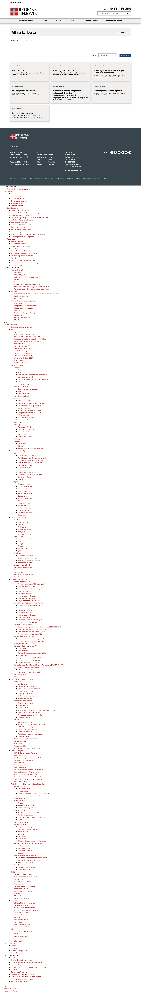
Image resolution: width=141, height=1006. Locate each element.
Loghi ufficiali (60, 179)
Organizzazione (12, 208)
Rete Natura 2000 (24, 397)
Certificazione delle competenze (29, 720)
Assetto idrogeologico (25, 824)
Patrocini (14, 259)
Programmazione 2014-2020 (28, 629)
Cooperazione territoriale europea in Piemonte (33, 646)
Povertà (20, 547)
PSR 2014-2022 (20, 363)
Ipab (19, 556)
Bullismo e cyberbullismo (26, 699)
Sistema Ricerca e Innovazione (24, 914)
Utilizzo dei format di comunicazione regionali (26, 264)
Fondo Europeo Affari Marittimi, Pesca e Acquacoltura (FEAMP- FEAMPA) (39, 672)
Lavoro (16, 728)
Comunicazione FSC (24, 658)
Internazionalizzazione (22, 936)
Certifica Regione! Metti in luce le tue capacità (26, 989)
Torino (50, 159)
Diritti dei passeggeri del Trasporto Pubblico (29, 766)
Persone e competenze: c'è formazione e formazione (28, 979)
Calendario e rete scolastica (27, 694)
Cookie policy (49, 179)
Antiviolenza (22, 532)
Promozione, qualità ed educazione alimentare (30, 341)
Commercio (18, 933)
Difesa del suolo (19, 820)
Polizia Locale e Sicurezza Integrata (26, 278)
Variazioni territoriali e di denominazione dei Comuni (32, 290)
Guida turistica (18, 70)
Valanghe (21, 863)
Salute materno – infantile (23, 902)
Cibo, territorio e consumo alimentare (27, 339)
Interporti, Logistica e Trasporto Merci (26, 781)
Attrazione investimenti (22, 923)
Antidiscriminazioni (24, 534)
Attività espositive (24, 472)
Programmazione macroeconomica (26, 307)
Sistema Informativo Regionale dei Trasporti (29, 788)
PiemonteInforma (90, 20)
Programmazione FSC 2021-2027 (29, 665)
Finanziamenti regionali (26, 817)
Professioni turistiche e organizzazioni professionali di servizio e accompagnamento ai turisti (68, 93)
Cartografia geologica (25, 856)
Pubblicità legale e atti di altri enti (22, 257)
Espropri (17, 281)
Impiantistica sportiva (25, 498)
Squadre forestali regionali (27, 878)
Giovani (20, 530)
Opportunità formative (25, 711)
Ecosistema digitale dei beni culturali (30, 464)
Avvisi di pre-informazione (27, 592)
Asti (38, 159)
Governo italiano (15, 2)
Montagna (17, 428)
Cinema (20, 484)
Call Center (14, 249)
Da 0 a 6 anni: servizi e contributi (29, 696)
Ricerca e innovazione (21, 909)
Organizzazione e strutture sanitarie (26, 887)
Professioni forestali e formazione (29, 414)
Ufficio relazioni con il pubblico (21, 247)
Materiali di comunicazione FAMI (29, 679)
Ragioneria (18, 317)
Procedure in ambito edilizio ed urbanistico (32, 868)
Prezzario (21, 812)
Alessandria (41, 157)
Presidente (14, 194)
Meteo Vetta (22, 438)
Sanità (13, 882)
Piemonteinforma (17, 206)
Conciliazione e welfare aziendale (25, 747)
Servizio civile (19, 578)
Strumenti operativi (21, 907)
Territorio (17, 445)
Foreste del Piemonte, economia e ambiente (33, 406)
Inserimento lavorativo (25, 568)
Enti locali (17, 273)
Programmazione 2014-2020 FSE (29, 607)
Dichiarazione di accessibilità (18, 179)
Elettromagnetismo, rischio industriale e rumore (34, 382)
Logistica (21, 844)
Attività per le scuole (25, 701)
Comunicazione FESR (25, 624)
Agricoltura (14, 331)
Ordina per (93, 55)
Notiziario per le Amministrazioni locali (27, 286)
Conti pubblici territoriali (22, 319)
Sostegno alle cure (20, 890)
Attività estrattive (20, 926)
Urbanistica (22, 447)
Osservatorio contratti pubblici (21, 252)
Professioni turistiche (28, 40)
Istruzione (17, 689)
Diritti (16, 525)
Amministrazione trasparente (21, 230)
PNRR (72, 20)
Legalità (17, 583)
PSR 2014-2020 (23, 418)
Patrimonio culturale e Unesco (28, 476)
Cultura (16, 457)
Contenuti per (11, 955)
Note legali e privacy (36, 179)
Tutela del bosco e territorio (27, 421)
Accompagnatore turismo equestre (108, 91)
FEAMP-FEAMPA (20, 365)
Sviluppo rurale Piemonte (23, 631)
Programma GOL (20, 754)
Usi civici (17, 283)
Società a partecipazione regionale (22, 237)
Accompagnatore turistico (63, 70)
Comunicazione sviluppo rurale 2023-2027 (32, 638)
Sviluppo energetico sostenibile (24, 919)
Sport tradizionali (24, 496)
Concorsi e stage (16, 232)
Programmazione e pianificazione (29, 836)
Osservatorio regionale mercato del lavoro (28, 757)
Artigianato (18, 928)
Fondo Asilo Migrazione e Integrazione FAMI (29, 675)
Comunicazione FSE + (25, 597)
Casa (16, 575)
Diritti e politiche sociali (18, 522)
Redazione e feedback (73, 179)
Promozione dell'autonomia (27, 561)
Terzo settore (22, 554)
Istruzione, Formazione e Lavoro (22, 687)
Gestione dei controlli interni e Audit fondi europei (28, 235)
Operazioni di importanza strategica (30, 595)
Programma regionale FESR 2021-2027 (31, 612)
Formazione (22, 849)
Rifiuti (20, 385)
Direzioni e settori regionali (20, 211)
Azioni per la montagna (26, 433)
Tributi (13, 940)
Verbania (51, 162)
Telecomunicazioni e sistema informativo (32, 851)
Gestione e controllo (25, 600)
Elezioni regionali (20, 276)
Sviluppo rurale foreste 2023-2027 (30, 416)
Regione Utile (11, 240)
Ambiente (17, 370)
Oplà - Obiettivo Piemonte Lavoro (22, 986)
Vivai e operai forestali (25, 423)
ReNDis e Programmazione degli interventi (32, 827)
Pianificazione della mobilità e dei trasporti (28, 778)
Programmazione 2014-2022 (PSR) (30, 641)
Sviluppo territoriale (21, 916)
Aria (19, 375)
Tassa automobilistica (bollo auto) (25, 943)
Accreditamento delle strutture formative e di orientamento (38, 718)
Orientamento (19, 752)
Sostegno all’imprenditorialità (28, 737)
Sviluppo (14, 911)
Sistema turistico (23, 510)
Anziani (20, 551)
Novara (51, 157)
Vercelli (51, 164)
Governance (22, 655)
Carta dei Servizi (16, 266)
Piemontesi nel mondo (25, 469)
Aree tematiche (12, 327)
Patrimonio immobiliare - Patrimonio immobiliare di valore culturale (37, 295)
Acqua (20, 373)
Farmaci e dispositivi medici (23, 892)
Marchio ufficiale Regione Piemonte (23, 261)
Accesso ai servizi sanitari (23, 885)
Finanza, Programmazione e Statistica (23, 302)
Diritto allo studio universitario (28, 704)
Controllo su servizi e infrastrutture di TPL (28, 786)
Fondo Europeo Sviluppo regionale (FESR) (28, 609)
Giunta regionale (16, 196)
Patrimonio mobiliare (21, 298)
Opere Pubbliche (19, 810)
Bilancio (17, 312)
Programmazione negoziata (23, 310)
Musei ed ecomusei (24, 474)
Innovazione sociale (24, 544)
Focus (13, 969)
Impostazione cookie (73, 170)
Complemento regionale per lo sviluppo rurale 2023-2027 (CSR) (39, 633)
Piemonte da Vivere (114, 20)
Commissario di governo (22, 832)
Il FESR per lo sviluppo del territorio (22, 991)
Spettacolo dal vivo (24, 481)
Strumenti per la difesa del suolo (29, 822)
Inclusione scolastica (25, 706)
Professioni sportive (25, 503)
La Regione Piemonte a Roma (21, 225)
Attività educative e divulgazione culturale (32, 462)
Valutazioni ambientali (25, 380)
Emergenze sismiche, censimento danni (31, 805)
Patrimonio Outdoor (25, 440)
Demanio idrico (19, 807)
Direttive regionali (24, 725)
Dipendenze (18, 904)
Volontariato (22, 846)
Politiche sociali (19, 542)
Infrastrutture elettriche (26, 815)
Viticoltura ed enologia (22, 356)
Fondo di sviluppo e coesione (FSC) (26, 653)
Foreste (17, 402)
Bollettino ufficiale (17, 242)
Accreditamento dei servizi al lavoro (30, 742)
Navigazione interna (21, 774)
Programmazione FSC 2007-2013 (29, 670)
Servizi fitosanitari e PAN (22, 348)
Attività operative (24, 880)
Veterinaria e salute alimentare (24, 897)
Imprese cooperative (21, 931)
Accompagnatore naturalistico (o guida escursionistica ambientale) (109, 71)
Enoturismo (22, 520)
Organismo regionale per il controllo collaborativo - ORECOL (31, 218)
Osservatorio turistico (25, 518)
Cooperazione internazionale (24, 580)
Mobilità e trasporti (17, 759)
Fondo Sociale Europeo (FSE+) (24, 588)
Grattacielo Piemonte (18, 228)
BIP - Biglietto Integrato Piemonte (25, 762)
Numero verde (70, 154)
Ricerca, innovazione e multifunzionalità (28, 344)
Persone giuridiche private (23, 573)
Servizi (59, 20)
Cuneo (39, 164)
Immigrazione (22, 537)
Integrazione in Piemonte (26, 677)
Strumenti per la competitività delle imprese (32, 733)
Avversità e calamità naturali (24, 336)
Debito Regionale (20, 305)
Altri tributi (18, 952)
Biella (39, 162)
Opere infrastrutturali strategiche (25, 783)
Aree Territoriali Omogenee (20, 993)
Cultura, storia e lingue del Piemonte (30, 467)
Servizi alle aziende (20, 346)
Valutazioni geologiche (25, 858)
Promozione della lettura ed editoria (30, 479)
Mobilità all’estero (24, 716)
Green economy (19, 426)
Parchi (20, 394)
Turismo (17, 505)
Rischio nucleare (23, 387)
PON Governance (20, 682)
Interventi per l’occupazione (27, 730)
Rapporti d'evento (24, 798)
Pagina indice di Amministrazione (18, 189)
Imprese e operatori (24, 411)
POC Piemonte (23, 662)
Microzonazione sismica (26, 873)
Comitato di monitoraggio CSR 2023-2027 (32, 636)
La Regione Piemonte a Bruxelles (22, 220)
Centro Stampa (19, 300)
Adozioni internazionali (22, 571)
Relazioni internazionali (19, 223)
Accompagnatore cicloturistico (24, 91)
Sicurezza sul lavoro (21, 899)
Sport (16, 486)
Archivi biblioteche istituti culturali (29, 460)
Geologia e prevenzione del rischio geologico (29, 853)
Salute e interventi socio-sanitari (29, 563)
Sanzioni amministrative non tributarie (24, 254)
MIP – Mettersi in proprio (26, 735)
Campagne (14, 981)
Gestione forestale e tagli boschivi (29, 409)
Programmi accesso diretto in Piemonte (31, 648)
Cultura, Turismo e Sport (19, 455)
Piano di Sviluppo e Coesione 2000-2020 (32, 660)
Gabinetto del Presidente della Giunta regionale (27, 213)
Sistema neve (22, 501)
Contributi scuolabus (21, 791)
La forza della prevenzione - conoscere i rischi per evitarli (30, 977)
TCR (15, 950)
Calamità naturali (20, 795)
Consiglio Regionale (17, 199)
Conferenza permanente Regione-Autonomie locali (31, 288)
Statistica (17, 322)
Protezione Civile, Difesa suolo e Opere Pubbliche (27, 793)
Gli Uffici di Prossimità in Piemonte (22, 972)
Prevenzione (18, 894)
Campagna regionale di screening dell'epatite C (26, 974)
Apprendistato (23, 713)
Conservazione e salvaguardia (28, 392)
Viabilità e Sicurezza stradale (24, 769)
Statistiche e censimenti (22, 351)
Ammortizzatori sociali (25, 740)
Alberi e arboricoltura (25, 404)
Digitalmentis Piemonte (19, 984)
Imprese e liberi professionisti (20, 962)
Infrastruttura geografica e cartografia (31, 452)
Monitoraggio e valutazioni (27, 602)
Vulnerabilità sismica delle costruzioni (30, 870)
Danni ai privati (23, 800)
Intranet (105, 179)
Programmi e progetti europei (24, 643)
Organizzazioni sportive (26, 491)
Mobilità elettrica (20, 776)
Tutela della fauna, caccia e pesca (25, 353)
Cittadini (13, 957)
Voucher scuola (23, 691)
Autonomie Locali (17, 271)
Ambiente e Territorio (18, 368)
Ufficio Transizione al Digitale (20, 215)
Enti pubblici (15, 960)
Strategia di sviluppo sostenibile (21, 329)
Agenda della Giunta (17, 203)
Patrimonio (14, 293)
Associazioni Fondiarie (25, 431)
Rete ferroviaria (19, 771)
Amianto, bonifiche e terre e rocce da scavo (32, 377)
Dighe (20, 829)
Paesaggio (17, 443)
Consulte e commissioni (19, 201)
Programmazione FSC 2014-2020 (29, 667)
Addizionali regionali (21, 948)
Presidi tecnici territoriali (22, 875)
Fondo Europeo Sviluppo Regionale (26, 921)
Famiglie (21, 549)
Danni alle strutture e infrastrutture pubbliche (33, 803)
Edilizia (20, 450)
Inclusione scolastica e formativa (29, 566)
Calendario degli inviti (25, 617)
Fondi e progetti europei (19, 585)
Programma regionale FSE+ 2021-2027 (31, 590)
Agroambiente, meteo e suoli (24, 334)
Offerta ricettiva (23, 515)
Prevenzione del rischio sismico (25, 865)
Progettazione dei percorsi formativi (30, 723)
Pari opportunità (23, 527)
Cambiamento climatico (22, 399)
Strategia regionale (24, 489)
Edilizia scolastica (20, 749)
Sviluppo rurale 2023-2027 (23, 360)
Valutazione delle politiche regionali (26, 315)
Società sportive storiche (26, 493)
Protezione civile (20, 834)
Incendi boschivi (23, 841)
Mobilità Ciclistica (20, 764)
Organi (9, 191)
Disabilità (17, 559)
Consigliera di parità (24, 745)
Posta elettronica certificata (91, 179)
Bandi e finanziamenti (18, 244)
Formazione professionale (23, 708)
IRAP (16, 945)
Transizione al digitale (21, 938)
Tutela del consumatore (26, 539)
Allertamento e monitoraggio (28, 839)
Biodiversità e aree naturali (23, 389)
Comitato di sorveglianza (26, 604)
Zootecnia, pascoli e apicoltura (24, 358)
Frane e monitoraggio (25, 861)
